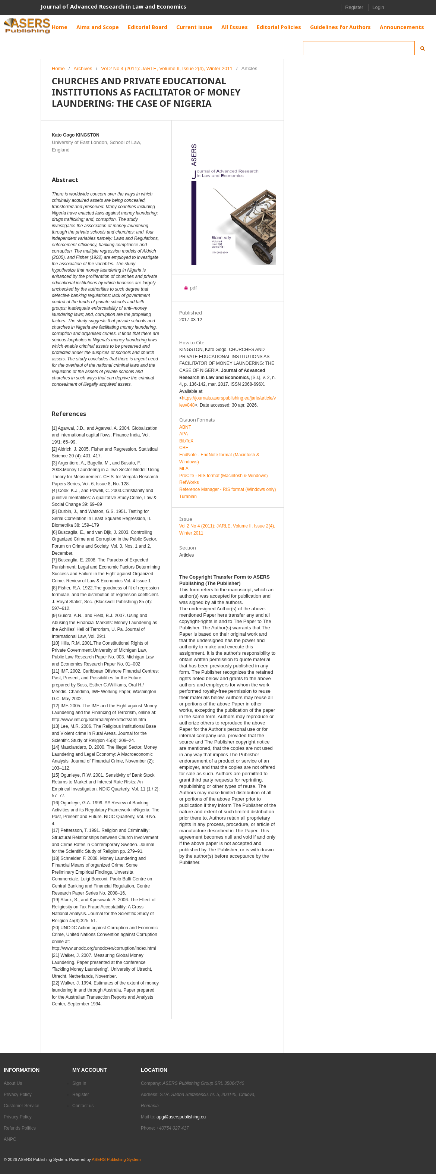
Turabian (188, 496)
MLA (184, 468)
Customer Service (21, 1105)
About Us (13, 1083)
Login (378, 7)
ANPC (10, 1139)
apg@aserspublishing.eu (181, 1117)
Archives (83, 68)
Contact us (83, 1105)
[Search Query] (359, 48)
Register (354, 7)
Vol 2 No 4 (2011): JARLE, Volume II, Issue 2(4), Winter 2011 (167, 68)
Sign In (79, 1083)
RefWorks (189, 482)
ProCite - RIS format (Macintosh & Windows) (223, 475)
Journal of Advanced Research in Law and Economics (113, 6)
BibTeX (186, 441)
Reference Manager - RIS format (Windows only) (227, 489)
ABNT (185, 427)
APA (183, 433)
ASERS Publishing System (116, 1159)
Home (58, 68)
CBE (184, 447)
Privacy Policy (18, 1094)
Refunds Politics (20, 1128)
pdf (193, 288)
